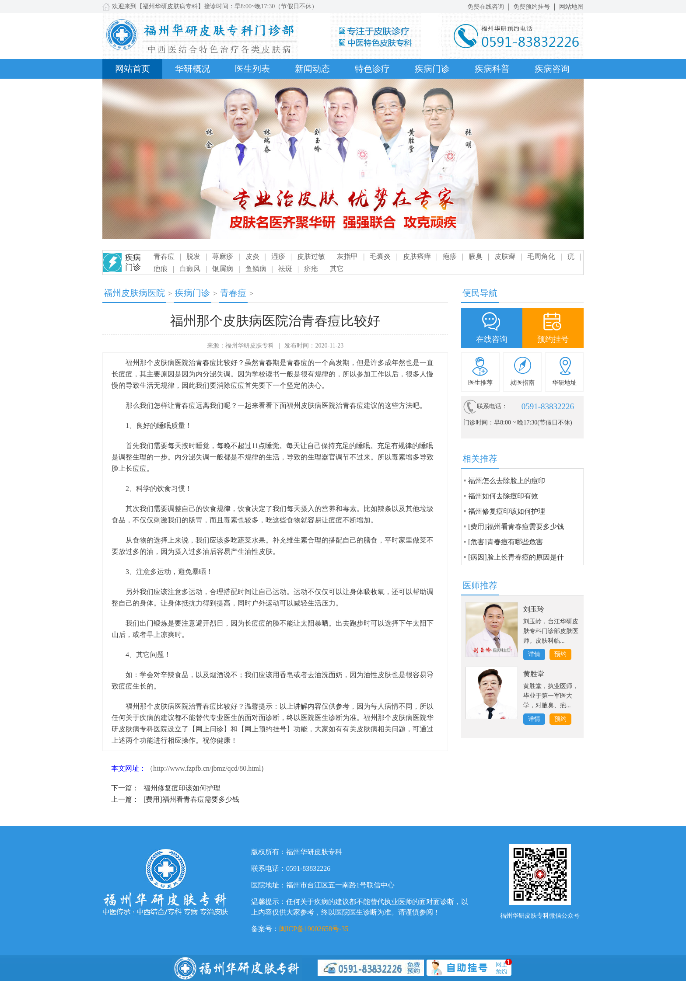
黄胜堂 (533, 674)
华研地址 (564, 382)
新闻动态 (312, 68)
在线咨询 (492, 339)
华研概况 (192, 68)
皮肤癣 (504, 256)
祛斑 (285, 268)
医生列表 (252, 68)
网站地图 (571, 6)
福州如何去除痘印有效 (503, 496)
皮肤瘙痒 (417, 256)
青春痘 (164, 256)
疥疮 (311, 268)
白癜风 (189, 268)
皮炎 (252, 256)
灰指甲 (347, 256)
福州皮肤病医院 (134, 293)
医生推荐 (480, 382)
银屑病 (222, 268)
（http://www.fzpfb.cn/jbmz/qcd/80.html (203, 768)
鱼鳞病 (255, 268)
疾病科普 (492, 68)
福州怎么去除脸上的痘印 (506, 480)
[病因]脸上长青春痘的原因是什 (516, 557)
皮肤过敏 (311, 256)
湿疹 (278, 256)
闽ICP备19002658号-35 (313, 928)
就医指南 (522, 382)
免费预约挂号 (531, 6)
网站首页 (132, 68)
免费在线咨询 (485, 6)
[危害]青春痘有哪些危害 (505, 542)
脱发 (193, 256)
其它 (337, 268)
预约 (560, 654)
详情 (534, 654)
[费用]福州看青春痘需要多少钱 (191, 799)
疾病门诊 (432, 68)
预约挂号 (553, 339)
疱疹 (450, 256)
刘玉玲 (533, 609)
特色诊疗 (372, 68)
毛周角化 (541, 256)
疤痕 (161, 268)
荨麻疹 (222, 256)
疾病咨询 (552, 68)
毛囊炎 (380, 256)
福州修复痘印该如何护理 (182, 788)
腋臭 (476, 256)
